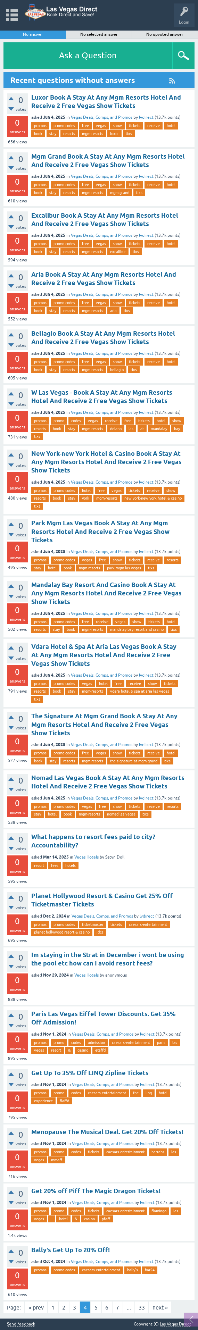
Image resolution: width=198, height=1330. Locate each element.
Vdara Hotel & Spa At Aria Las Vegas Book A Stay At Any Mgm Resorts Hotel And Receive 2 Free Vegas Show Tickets (103, 655)
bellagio (117, 370)
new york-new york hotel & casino (153, 498)
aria (113, 311)
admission (96, 1042)
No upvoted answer (164, 34)
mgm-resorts (92, 134)
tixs (129, 134)
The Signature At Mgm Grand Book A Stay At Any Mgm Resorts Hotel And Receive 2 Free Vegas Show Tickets (104, 724)
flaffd (64, 1101)
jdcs (100, 932)
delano (116, 429)
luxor (114, 134)
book (38, 134)
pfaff (106, 1219)
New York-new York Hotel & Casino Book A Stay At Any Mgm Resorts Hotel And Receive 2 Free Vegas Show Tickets (106, 462)
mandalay (159, 429)
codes (76, 421)
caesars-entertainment (148, 924)
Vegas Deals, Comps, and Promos (101, 117)
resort (39, 865)
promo (58, 421)
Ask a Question (88, 55)
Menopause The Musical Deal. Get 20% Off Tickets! (107, 1132)
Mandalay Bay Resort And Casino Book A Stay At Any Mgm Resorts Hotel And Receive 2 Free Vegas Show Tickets (106, 593)
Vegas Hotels (86, 857)
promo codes (64, 126)
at (142, 429)
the (136, 1093)
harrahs (157, 1152)
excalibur (118, 252)
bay (177, 429)
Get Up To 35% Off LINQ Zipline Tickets (90, 1073)
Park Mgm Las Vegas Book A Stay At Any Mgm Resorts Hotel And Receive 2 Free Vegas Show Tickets (100, 531)
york (85, 498)
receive (153, 126)
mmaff (56, 1160)
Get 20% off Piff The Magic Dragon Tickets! (95, 1191)
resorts (69, 134)
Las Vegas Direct (175, 1324)
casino (82, 1050)
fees (54, 865)
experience (43, 1101)
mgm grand (119, 193)
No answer (33, 34)
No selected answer (99, 34)
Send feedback (21, 1324)
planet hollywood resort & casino (62, 932)
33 (142, 1307)
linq (149, 1093)
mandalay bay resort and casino (137, 629)
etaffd (100, 1050)
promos (40, 126)
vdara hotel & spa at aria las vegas (139, 691)
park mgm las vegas (124, 568)
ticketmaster (93, 924)
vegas (101, 126)
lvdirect (146, 117)
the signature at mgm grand (133, 761)
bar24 (150, 1270)
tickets (134, 126)
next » (160, 1307)
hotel (171, 126)
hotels (70, 865)
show (117, 126)
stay (52, 134)
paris (161, 1042)
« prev (36, 1307)
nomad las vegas (121, 814)
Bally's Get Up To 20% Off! (70, 1250)
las (131, 429)
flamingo (158, 1211)
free (85, 126)
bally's (132, 1270)
